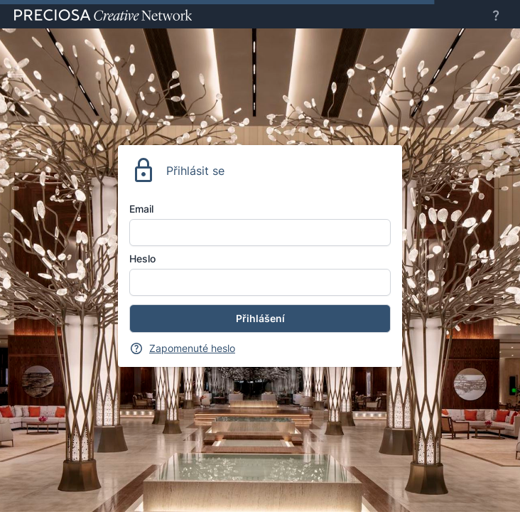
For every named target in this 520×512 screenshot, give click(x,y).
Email (141, 209)
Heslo (142, 258)
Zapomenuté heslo (192, 348)
